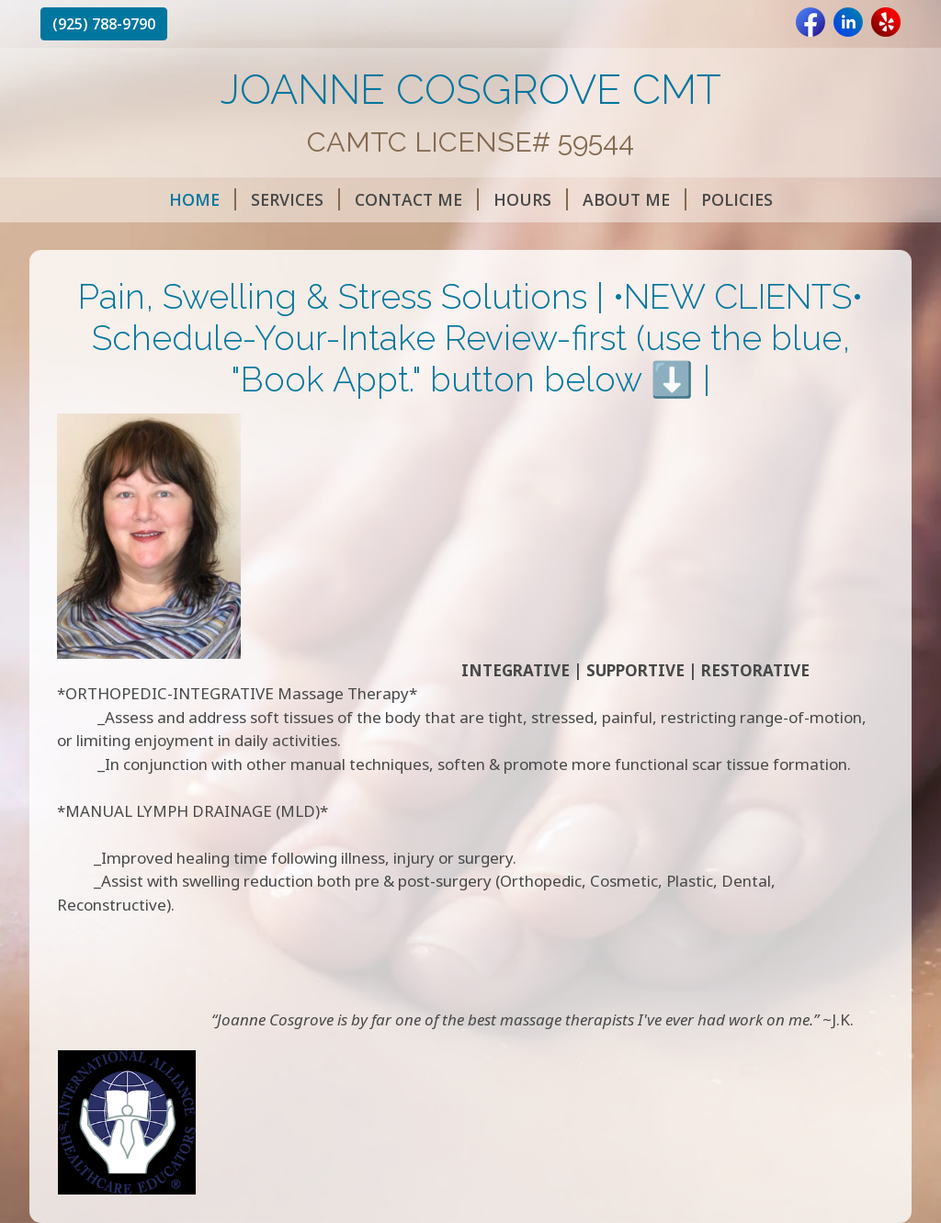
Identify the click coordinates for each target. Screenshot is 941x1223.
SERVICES (295, 199)
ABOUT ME (634, 199)
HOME (202, 199)
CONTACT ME (417, 199)
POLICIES (737, 199)
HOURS (530, 199)
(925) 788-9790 (103, 24)
